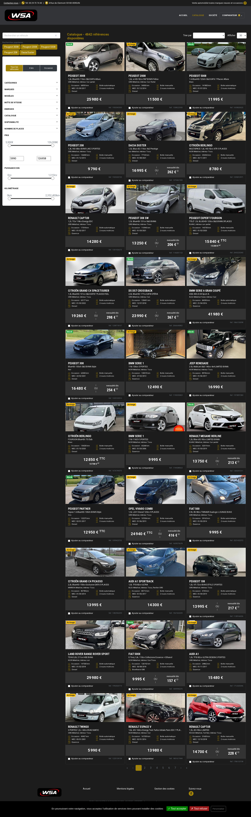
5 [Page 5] (163, 767)
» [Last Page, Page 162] (186, 767)
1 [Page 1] (138, 767)
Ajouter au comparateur (82, 107)
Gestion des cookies (164, 788)
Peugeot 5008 (48, 47)
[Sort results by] (209, 35)
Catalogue (198, 15)
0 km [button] (31, 68)
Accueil (183, 15)
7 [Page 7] (175, 767)
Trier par (187, 35)
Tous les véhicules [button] (14, 68)
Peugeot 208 (10, 52)
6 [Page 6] (169, 767)
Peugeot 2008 (30, 47)
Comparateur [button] (231, 15)
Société (213, 15)
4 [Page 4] (157, 767)
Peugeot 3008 (11, 47)
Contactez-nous (11, 3)
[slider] (9, 145)
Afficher (231, 35)
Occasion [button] (48, 68)
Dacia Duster (27, 52)
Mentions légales (125, 788)
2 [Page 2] (145, 767)
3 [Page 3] (151, 767)
